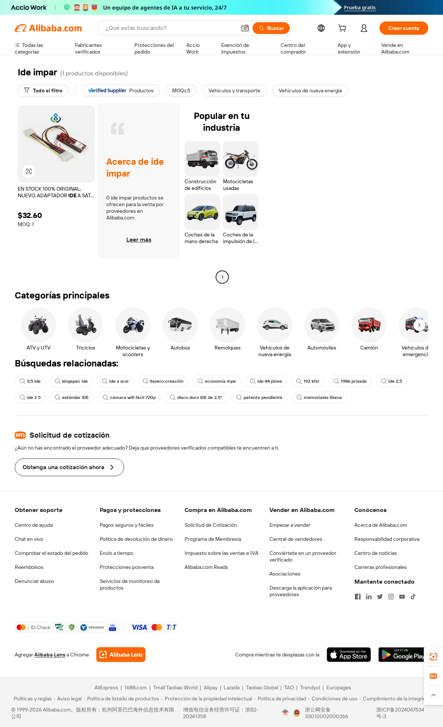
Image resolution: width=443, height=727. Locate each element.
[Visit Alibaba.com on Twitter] (380, 596)
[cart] (343, 29)
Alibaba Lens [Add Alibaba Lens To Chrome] (49, 655)
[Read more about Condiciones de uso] (332, 698)
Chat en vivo (29, 539)
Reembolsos (29, 567)
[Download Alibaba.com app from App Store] (349, 654)
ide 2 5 (30, 397)
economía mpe (217, 381)
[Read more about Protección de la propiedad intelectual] (206, 698)
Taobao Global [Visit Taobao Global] (262, 687)
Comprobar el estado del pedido (51, 553)
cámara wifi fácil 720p (129, 397)
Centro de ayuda (34, 525)
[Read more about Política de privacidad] (280, 698)
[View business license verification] (285, 713)
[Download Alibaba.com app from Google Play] (403, 654)
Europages (338, 687)
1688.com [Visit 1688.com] (135, 687)
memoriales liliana (319, 397)
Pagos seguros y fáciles (127, 525)
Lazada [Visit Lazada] (232, 687)
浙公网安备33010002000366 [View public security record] (326, 713)
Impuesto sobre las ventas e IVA (221, 553)
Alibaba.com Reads (206, 567)
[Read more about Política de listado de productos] (121, 698)
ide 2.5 (391, 381)
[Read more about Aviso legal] (68, 698)
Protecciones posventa (127, 567)
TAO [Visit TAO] (289, 687)
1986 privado (350, 381)
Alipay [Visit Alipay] (210, 687)
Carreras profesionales (380, 567)
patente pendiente (259, 397)
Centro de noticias (375, 553)
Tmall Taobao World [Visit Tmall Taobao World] (175, 687)
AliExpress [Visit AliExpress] (106, 687)
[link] (433, 656)
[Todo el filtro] (43, 90)
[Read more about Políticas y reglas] (31, 698)
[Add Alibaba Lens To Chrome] (120, 654)
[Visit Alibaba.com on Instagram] (391, 596)
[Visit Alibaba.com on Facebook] (357, 596)
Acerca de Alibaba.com (380, 525)
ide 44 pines (266, 381)
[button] (245, 28)
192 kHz (307, 381)
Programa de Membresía (213, 539)
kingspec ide (71, 381)
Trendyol (310, 687)
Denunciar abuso (34, 581)
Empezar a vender (289, 525)
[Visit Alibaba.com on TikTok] (413, 596)
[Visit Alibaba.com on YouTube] (402, 596)
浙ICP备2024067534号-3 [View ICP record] (400, 713)
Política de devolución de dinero (136, 539)
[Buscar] (271, 28)
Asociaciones (285, 574)
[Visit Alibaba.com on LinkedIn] (368, 596)
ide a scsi (115, 381)
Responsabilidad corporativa (386, 539)
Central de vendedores (295, 539)
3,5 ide (30, 381)
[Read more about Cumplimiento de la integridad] (396, 698)
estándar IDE (72, 397)
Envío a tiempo (116, 553)
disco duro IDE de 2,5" (196, 397)
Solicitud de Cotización (211, 525)
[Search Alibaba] (170, 28)
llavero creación (162, 381)
